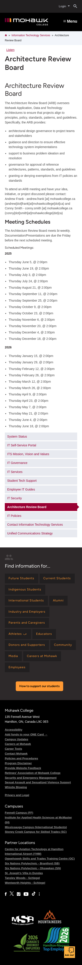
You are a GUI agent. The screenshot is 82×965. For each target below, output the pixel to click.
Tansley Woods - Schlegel (22, 878)
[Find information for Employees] (17, 667)
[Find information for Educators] (44, 634)
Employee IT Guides (21, 489)
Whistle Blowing (16, 787)
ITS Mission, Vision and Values (28, 454)
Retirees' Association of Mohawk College (33, 773)
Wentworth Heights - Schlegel (25, 882)
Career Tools (13, 748)
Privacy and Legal (17, 795)
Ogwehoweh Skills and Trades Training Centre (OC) (40, 858)
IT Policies (14, 516)
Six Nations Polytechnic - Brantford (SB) (32, 863)
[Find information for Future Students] (21, 578)
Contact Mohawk (16, 753)
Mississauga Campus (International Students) (36, 827)
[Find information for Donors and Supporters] (27, 645)
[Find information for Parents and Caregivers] (27, 623)
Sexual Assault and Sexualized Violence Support (38, 782)
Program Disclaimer (18, 763)
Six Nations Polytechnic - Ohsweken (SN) (33, 868)
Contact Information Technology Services (35, 524)
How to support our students (39, 686)
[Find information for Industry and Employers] (27, 612)
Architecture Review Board (26, 507)
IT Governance (17, 463)
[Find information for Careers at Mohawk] (42, 656)
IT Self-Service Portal (21, 445)
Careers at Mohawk (18, 744)
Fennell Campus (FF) (19, 812)
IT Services (15, 472)
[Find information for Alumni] (58, 601)
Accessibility (13, 729)
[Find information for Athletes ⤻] (18, 634)
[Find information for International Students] (26, 601)
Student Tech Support (22, 480)
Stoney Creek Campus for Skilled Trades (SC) (36, 831)
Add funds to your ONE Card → (26, 734)
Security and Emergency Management (31, 777)
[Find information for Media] (13, 656)
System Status (17, 436)
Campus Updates (16, 739)
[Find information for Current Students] (57, 578)
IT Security (14, 498)
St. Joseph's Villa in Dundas (24, 873)
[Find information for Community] (63, 645)
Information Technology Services (31, 35)
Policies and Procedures (21, 758)
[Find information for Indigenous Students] (25, 590)
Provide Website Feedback (23, 768)
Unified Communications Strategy (30, 533)
